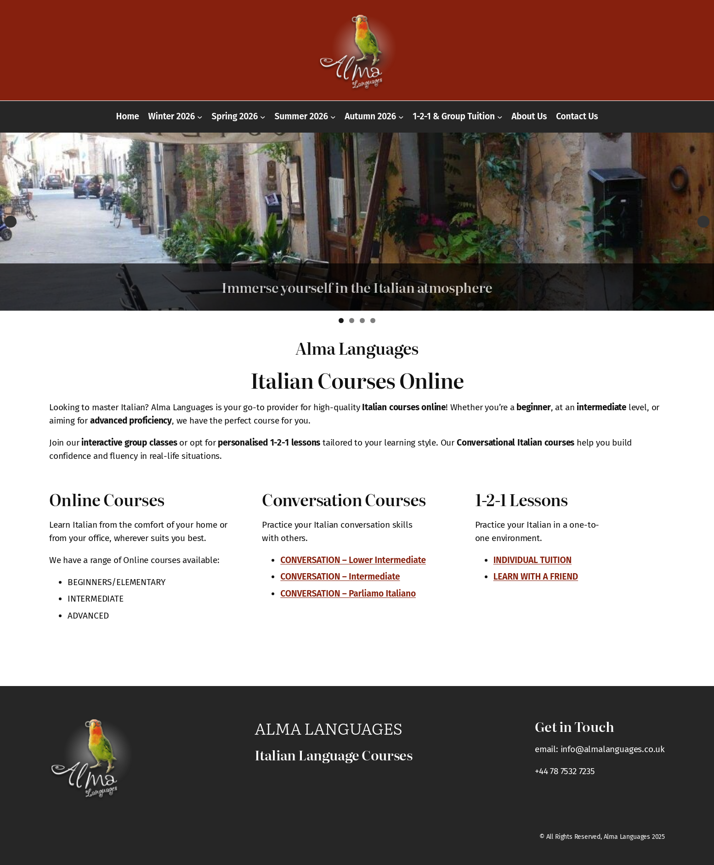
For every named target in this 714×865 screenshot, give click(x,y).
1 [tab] (341, 320)
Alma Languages (328, 728)
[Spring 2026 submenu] (263, 117)
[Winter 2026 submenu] (200, 117)
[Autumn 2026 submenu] (401, 117)
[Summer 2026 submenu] (333, 117)
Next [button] (703, 222)
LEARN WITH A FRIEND (535, 576)
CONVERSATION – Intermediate (340, 576)
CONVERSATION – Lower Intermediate (353, 560)
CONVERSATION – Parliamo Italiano (348, 593)
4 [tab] (372, 320)
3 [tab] (362, 320)
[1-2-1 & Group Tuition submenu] (500, 117)
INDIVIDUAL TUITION (532, 560)
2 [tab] (351, 320)
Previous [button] (11, 222)
